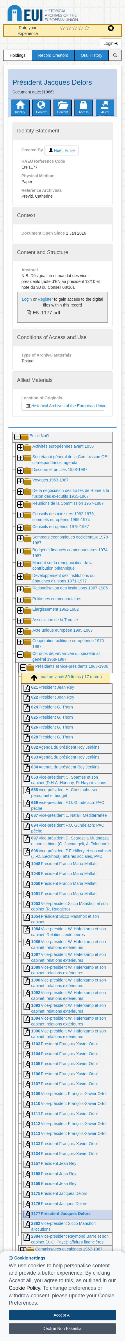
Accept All (62, 1315)
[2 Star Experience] (69, 28)
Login (110, 43)
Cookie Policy (24, 1288)
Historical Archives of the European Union (64, 406)
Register (45, 299)
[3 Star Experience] (75, 28)
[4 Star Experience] (81, 28)
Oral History (91, 55)
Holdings (17, 55)
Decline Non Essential (63, 1328)
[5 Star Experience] (88, 28)
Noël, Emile (61, 150)
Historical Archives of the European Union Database (59, 14)
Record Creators (53, 55)
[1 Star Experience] (63, 28)
